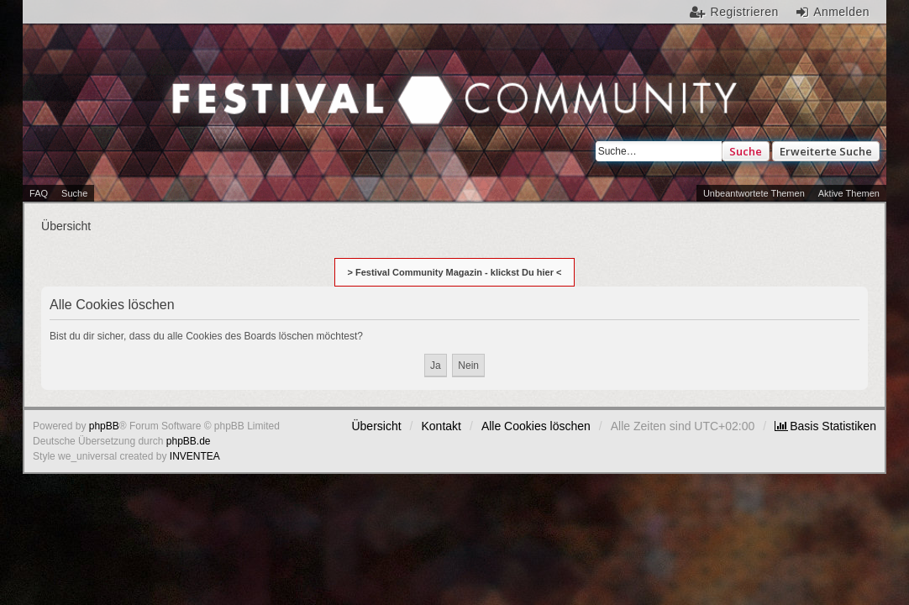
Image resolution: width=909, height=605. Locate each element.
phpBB (104, 426)
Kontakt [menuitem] (441, 426)
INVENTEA (195, 456)
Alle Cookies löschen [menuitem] (536, 426)
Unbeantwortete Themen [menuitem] (754, 193)
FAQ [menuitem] (38, 193)
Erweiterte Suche (826, 151)
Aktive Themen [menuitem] (849, 193)
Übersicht (376, 426)
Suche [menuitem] (74, 193)
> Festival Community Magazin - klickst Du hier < (455, 272)
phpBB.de (188, 441)
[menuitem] (825, 426)
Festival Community (212, 112)
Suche (745, 151)
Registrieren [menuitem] (745, 11)
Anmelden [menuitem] (841, 11)
